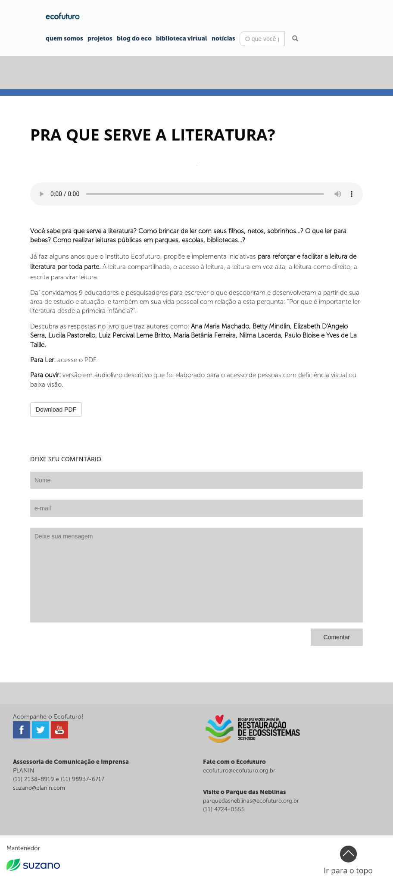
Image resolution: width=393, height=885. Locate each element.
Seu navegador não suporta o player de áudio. (196, 194)
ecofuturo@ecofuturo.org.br (239, 770)
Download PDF (56, 409)
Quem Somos (64, 38)
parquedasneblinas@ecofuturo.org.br (251, 800)
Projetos (99, 38)
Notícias (223, 38)
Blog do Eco (134, 38)
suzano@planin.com (39, 788)
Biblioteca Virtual (181, 38)
